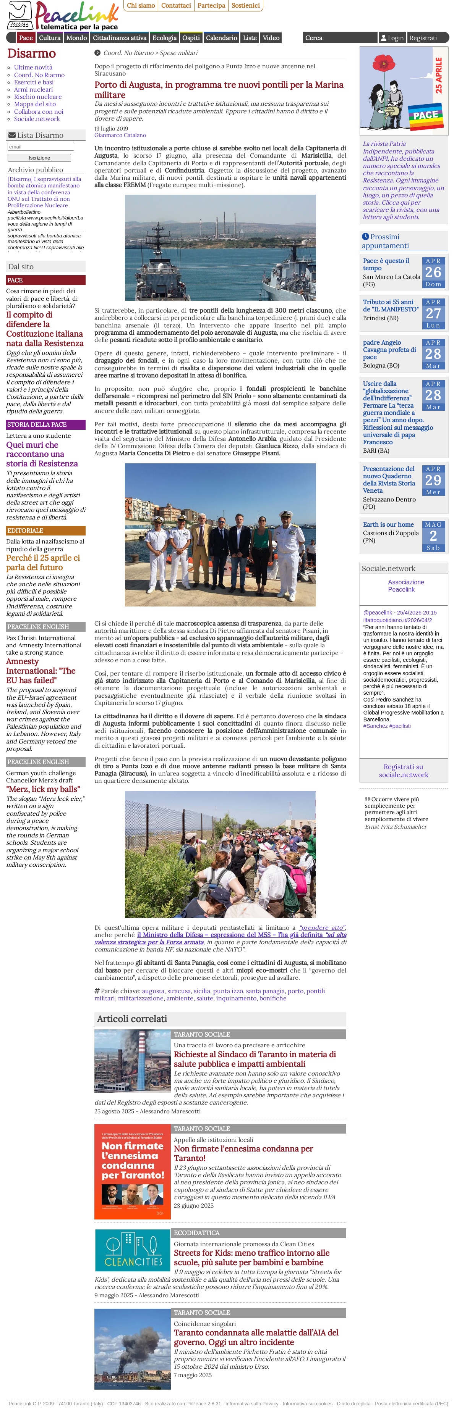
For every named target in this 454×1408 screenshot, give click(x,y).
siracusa (179, 991)
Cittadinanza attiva (119, 38)
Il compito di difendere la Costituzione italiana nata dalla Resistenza (45, 329)
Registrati (423, 38)
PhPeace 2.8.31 (203, 1403)
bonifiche (273, 998)
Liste (250, 38)
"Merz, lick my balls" (43, 789)
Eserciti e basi (34, 82)
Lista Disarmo (40, 135)
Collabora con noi (38, 111)
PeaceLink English (38, 627)
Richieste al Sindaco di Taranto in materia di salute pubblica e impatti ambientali (255, 1059)
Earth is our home (388, 524)
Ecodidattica (196, 1233)
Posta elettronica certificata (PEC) (411, 1403)
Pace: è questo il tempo (386, 264)
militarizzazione (141, 998)
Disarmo (31, 53)
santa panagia (265, 991)
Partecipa (211, 5)
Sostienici (246, 5)
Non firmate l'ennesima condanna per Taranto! (243, 1153)
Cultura (49, 38)
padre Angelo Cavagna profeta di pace (389, 350)
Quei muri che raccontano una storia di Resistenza (42, 454)
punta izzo (228, 991)
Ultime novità (33, 67)
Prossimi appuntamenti (385, 241)
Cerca (313, 38)
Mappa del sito (35, 104)
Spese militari (178, 52)
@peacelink (377, 613)
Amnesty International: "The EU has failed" (40, 670)
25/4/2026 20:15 (417, 613)
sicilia (202, 991)
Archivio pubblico (35, 169)
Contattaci (176, 5)
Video (271, 38)
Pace (26, 38)
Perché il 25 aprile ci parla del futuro (43, 563)
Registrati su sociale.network (403, 770)
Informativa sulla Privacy (252, 1403)
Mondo (76, 38)
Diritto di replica (354, 1403)
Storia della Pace (36, 424)
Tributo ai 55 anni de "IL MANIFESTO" (391, 305)
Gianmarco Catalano (120, 135)
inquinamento (236, 998)
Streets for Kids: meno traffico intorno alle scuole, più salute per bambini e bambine (251, 1258)
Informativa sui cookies (307, 1403)
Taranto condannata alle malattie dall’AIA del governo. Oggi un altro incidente (256, 1337)
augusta (153, 991)
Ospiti (191, 38)
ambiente (180, 998)
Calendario (221, 38)
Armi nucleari (33, 89)
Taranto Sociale (202, 1034)
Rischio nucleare (38, 96)
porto (295, 991)
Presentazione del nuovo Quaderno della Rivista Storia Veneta (389, 480)
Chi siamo (141, 5)
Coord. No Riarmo (39, 75)
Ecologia (164, 38)
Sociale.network (37, 119)
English (292, 37)
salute (204, 998)
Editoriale (25, 530)
